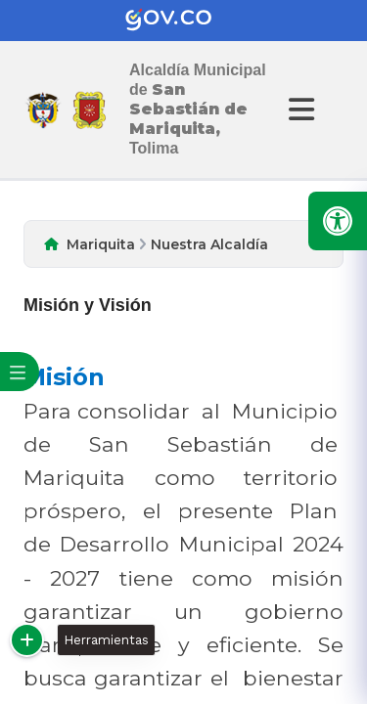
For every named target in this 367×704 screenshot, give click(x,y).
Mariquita (101, 244)
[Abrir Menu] (298, 109)
